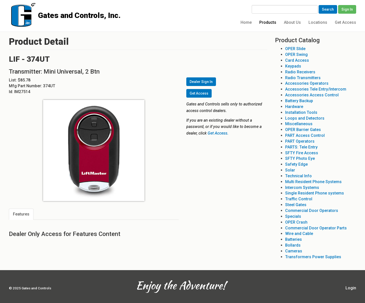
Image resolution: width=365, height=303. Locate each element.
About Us (292, 22)
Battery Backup (299, 100)
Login (350, 288)
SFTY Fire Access (301, 152)
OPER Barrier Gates (303, 129)
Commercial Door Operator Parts (316, 228)
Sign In (347, 9)
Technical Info (298, 176)
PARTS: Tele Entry (301, 147)
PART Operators (300, 141)
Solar (290, 170)
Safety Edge (296, 164)
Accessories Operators (306, 83)
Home (246, 22)
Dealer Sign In (201, 82)
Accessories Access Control (312, 95)
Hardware (294, 106)
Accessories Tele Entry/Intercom (315, 89)
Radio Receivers (300, 72)
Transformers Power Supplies (313, 256)
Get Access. (218, 133)
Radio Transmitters (303, 77)
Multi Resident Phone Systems (313, 181)
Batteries (293, 239)
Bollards (293, 245)
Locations (317, 22)
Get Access (345, 22)
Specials (293, 216)
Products (267, 22)
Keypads (293, 66)
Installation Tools (301, 112)
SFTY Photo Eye (300, 158)
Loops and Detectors (304, 118)
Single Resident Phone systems (314, 193)
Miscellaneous (299, 123)
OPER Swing (296, 54)
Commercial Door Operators (311, 210)
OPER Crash (296, 222)
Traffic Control (298, 199)
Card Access (297, 60)
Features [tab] (21, 214)
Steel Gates (295, 204)
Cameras (293, 251)
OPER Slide (295, 48)
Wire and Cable (299, 233)
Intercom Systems (302, 187)
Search (328, 9)
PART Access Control (305, 135)
